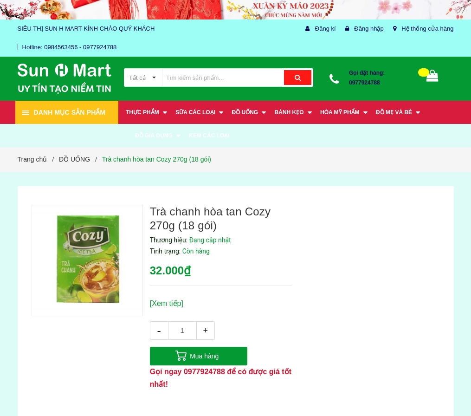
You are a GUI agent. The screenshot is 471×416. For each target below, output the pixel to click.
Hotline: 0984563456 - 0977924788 (69, 47)
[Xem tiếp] (166, 303)
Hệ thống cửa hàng (427, 28)
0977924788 (364, 82)
